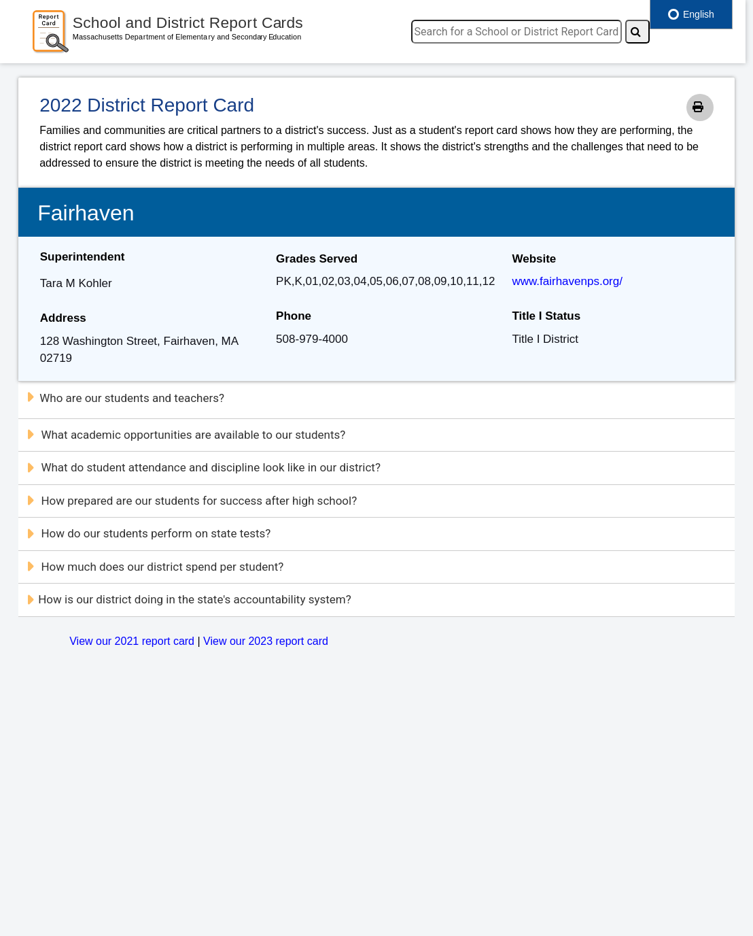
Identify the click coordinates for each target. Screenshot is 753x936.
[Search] (637, 32)
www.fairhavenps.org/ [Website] (567, 281)
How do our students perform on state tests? (148, 533)
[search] (516, 32)
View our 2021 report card (131, 641)
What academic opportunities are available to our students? (185, 434)
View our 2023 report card (265, 641)
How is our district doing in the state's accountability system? (188, 599)
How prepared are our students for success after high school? (191, 500)
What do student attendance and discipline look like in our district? (203, 467)
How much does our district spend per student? (154, 566)
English (691, 14)
